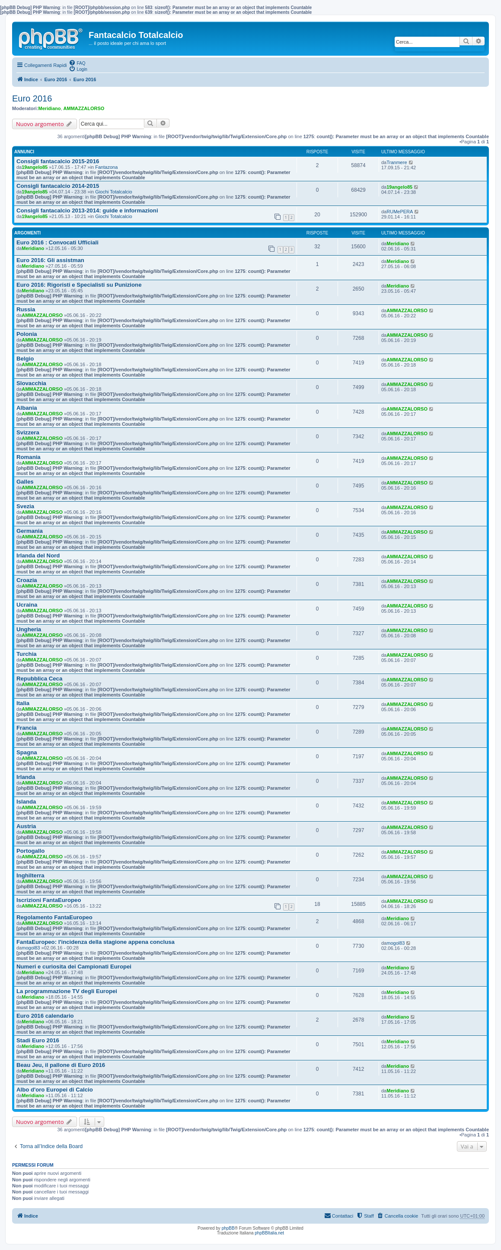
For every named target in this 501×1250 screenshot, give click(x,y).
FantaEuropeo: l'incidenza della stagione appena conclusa (95, 942)
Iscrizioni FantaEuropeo (48, 900)
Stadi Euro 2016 (37, 1040)
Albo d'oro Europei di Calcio (54, 1089)
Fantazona (106, 167)
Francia (26, 728)
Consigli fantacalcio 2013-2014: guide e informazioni (87, 210)
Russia (25, 309)
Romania (28, 457)
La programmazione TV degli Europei (66, 991)
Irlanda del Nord (38, 555)
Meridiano (49, 108)
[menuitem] (77, 63)
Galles (25, 481)
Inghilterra (30, 875)
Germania (29, 531)
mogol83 (31, 947)
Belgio (25, 358)
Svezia (25, 506)
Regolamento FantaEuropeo (54, 917)
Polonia (26, 334)
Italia (22, 703)
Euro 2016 (32, 98)
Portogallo (30, 851)
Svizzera (27, 432)
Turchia (26, 654)
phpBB (228, 1228)
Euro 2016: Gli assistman (50, 260)
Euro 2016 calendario (45, 1016)
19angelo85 (35, 167)
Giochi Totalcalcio (113, 191)
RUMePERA (399, 211)
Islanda (26, 801)
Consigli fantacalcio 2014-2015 (57, 186)
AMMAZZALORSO (84, 108)
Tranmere (396, 162)
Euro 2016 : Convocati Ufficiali (57, 242)
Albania (26, 408)
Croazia (26, 580)
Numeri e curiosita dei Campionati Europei (73, 966)
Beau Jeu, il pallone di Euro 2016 (60, 1065)
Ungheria (28, 629)
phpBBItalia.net (269, 1233)
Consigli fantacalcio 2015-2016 (57, 161)
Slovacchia (31, 383)
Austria (26, 826)
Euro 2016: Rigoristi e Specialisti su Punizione (78, 285)
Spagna (26, 752)
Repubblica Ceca (39, 678)
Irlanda (25, 777)
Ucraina (26, 604)
